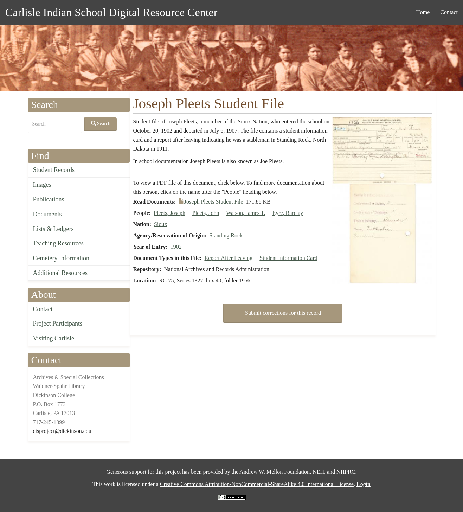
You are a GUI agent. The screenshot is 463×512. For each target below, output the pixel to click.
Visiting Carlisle (53, 338)
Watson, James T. (245, 213)
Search (101, 123)
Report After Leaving (228, 258)
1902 (176, 247)
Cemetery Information (61, 258)
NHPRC (345, 472)
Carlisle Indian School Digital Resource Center (111, 12)
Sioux (160, 224)
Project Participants (57, 323)
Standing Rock (226, 235)
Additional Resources (60, 272)
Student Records (54, 169)
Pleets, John (205, 213)
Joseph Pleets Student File (214, 202)
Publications (48, 199)
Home (423, 12)
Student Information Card (288, 258)
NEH (318, 472)
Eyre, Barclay (287, 213)
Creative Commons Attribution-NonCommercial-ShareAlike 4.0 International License (257, 484)
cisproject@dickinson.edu (62, 431)
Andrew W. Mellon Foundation (274, 472)
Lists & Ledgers (53, 228)
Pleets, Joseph (169, 213)
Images (42, 184)
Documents (47, 214)
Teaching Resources (58, 243)
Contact (449, 12)
